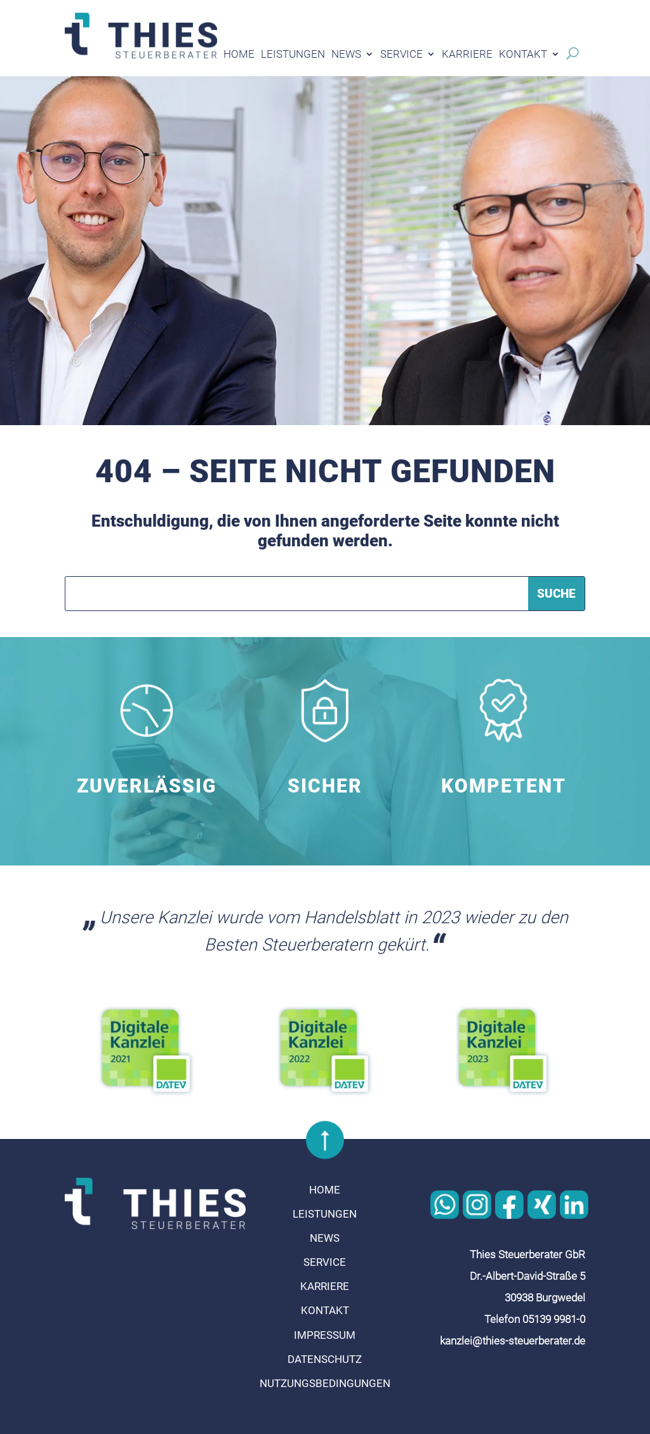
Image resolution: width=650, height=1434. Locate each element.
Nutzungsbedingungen (325, 1383)
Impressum (324, 1335)
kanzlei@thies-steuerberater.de (512, 1340)
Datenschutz (325, 1359)
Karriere (467, 54)
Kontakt (523, 54)
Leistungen (293, 54)
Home (239, 54)
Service (401, 54)
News (346, 54)
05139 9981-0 (553, 1319)
